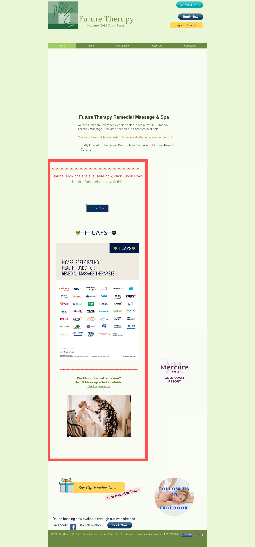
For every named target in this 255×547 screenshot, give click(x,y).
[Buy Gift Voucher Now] (97, 487)
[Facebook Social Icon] (73, 527)
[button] (90, 45)
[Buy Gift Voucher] (186, 25)
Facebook (60, 525)
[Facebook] (202, 534)
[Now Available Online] (123, 494)
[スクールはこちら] (189, 4)
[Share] (187, 535)
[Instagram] (197, 534)
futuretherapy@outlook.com (148, 534)
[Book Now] (190, 16)
